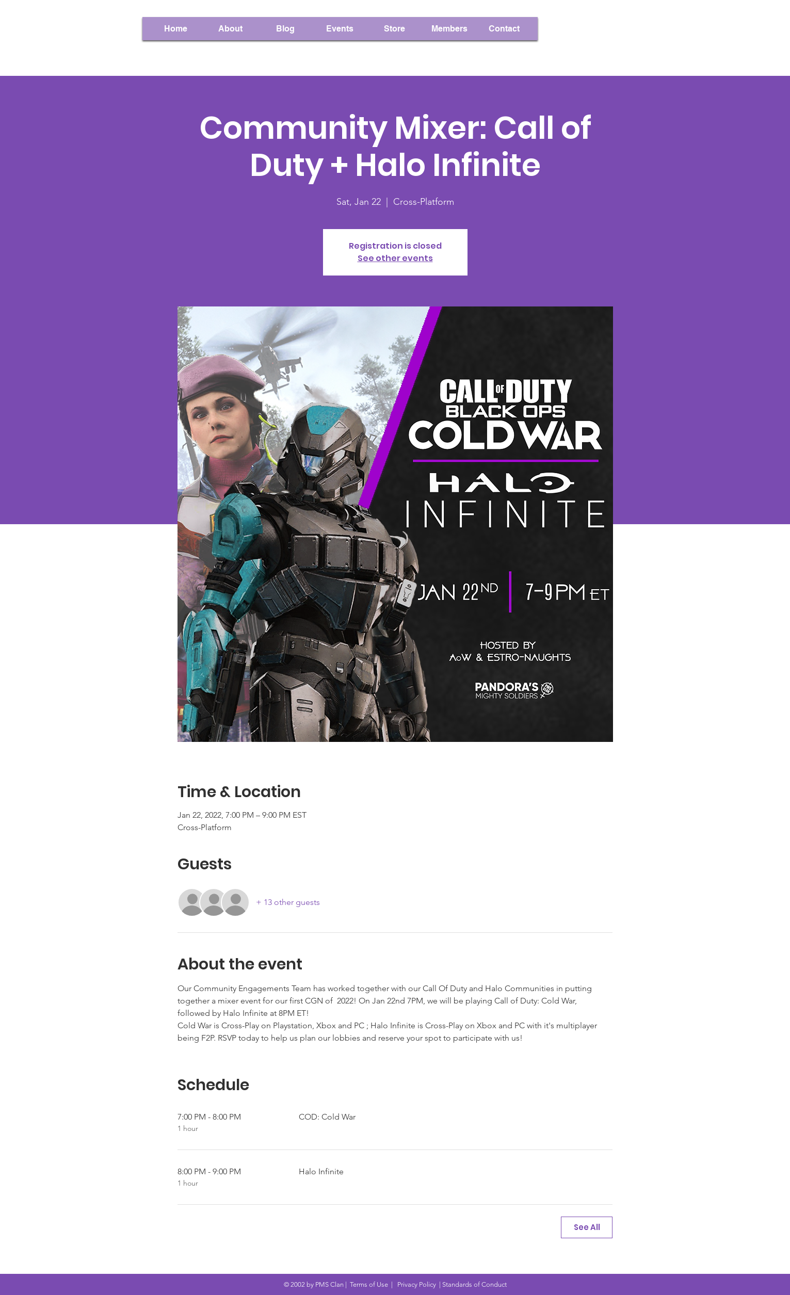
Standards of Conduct (474, 1284)
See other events (395, 258)
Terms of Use (369, 1284)
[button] (449, 28)
